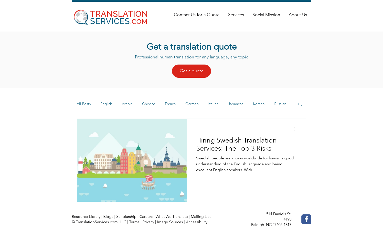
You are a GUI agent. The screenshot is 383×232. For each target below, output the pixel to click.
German (192, 104)
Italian (213, 104)
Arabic (127, 104)
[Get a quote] (191, 71)
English (106, 104)
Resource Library (86, 216)
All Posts (84, 104)
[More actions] (296, 129)
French (170, 104)
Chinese (148, 104)
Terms (134, 222)
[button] (300, 104)
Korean (259, 104)
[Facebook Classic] (306, 219)
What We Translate (172, 216)
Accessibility (196, 222)
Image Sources (170, 222)
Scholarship (126, 216)
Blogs (108, 216)
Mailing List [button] (201, 216)
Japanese (235, 104)
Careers (146, 216)
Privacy (148, 222)
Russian (280, 104)
